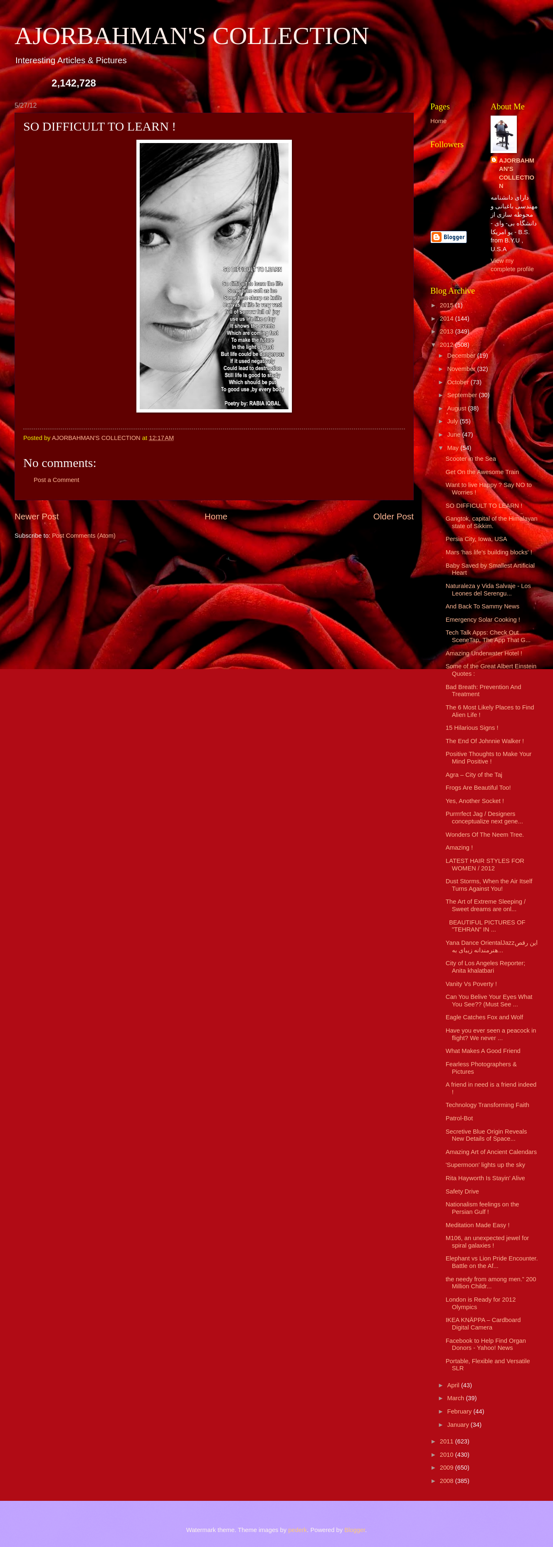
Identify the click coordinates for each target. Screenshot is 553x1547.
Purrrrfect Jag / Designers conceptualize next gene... (484, 818)
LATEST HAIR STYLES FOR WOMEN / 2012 (485, 865)
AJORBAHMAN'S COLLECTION (192, 35)
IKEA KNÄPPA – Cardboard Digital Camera (483, 1324)
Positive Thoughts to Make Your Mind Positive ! (489, 758)
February (460, 1411)
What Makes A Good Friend (483, 1051)
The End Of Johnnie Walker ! (485, 741)
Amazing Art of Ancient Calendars (491, 1152)
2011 (447, 1441)
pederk (297, 1530)
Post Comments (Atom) (84, 535)
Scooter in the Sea (471, 458)
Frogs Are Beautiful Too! (478, 787)
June (454, 434)
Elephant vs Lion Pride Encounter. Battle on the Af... (492, 1262)
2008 (447, 1481)
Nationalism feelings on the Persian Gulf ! (482, 1208)
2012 (447, 344)
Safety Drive (462, 1191)
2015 (447, 305)
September (463, 395)
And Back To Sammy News (482, 606)
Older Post (393, 516)
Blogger (354, 1530)
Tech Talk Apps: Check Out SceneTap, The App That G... (488, 636)
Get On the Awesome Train (482, 472)
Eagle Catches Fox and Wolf (484, 1017)
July (453, 421)
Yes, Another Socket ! (475, 801)
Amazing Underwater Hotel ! (484, 653)
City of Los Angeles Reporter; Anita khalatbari (485, 967)
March (456, 1398)
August (457, 408)
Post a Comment (56, 480)
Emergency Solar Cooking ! (483, 619)
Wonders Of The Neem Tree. (485, 834)
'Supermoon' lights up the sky (485, 1164)
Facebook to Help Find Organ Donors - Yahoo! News (486, 1344)
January (458, 1424)
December (462, 355)
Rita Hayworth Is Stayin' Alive (485, 1178)
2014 (447, 318)
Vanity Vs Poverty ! (471, 984)
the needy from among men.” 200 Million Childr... (491, 1283)
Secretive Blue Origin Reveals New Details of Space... (486, 1135)
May (453, 448)
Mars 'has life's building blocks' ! (489, 552)
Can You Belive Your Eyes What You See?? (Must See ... (489, 1000)
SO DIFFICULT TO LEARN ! (484, 505)
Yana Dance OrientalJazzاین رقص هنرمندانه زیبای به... (492, 946)
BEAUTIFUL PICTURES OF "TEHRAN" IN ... (486, 926)
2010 (447, 1454)
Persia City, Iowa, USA (476, 539)
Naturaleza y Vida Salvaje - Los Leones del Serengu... (488, 590)
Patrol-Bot (459, 1118)
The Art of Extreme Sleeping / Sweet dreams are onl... (486, 905)
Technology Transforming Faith (487, 1105)
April (454, 1385)
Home (216, 516)
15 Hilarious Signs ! (472, 727)
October (458, 382)
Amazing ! (459, 847)
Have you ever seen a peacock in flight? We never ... (491, 1034)
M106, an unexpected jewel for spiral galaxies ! (487, 1242)
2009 (447, 1467)
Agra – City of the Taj (474, 774)
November (462, 369)
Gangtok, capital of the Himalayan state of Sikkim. (492, 522)
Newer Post (37, 516)
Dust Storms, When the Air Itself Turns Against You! (489, 885)
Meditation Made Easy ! (478, 1225)
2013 (447, 331)
